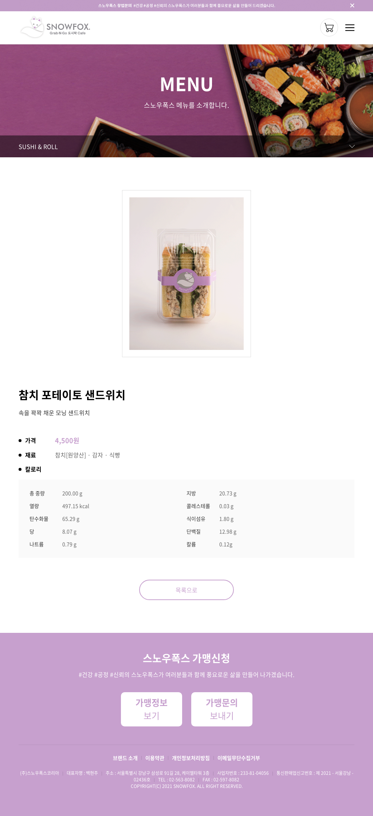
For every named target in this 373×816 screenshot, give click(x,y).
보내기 (221, 709)
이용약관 (154, 757)
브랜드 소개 (125, 757)
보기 (151, 709)
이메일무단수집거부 (238, 757)
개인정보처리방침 (191, 757)
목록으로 (186, 590)
